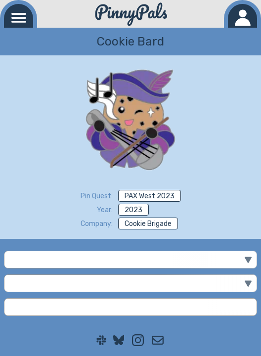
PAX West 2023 (149, 196)
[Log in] (242, 16)
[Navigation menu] (18, 16)
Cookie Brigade (148, 224)
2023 (133, 210)
